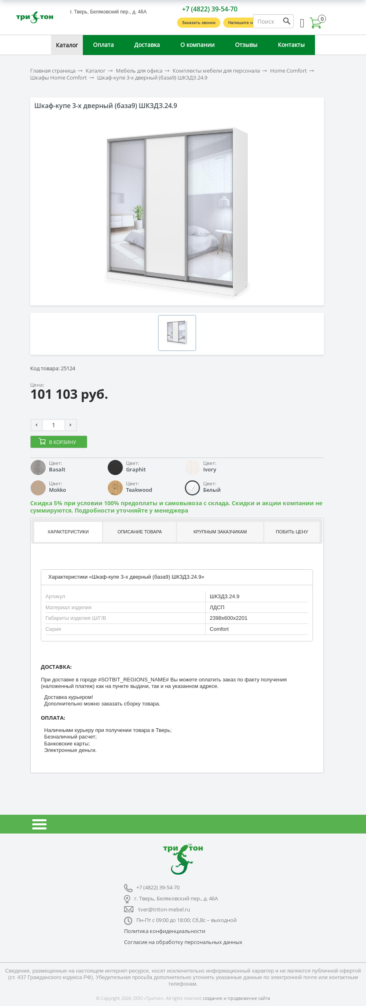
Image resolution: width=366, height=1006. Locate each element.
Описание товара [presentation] (140, 531)
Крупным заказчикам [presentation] (219, 531)
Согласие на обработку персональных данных (183, 942)
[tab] (67, 532)
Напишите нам (243, 22)
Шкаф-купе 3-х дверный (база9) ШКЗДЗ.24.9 (152, 77)
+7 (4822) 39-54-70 (209, 8)
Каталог (67, 45)
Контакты (291, 45)
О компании (197, 45)
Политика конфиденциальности (164, 931)
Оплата (103, 45)
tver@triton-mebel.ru (164, 909)
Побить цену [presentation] (292, 531)
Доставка (147, 45)
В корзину (62, 442)
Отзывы (246, 45)
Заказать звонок (198, 22)
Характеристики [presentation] (68, 531)
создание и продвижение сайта (236, 998)
